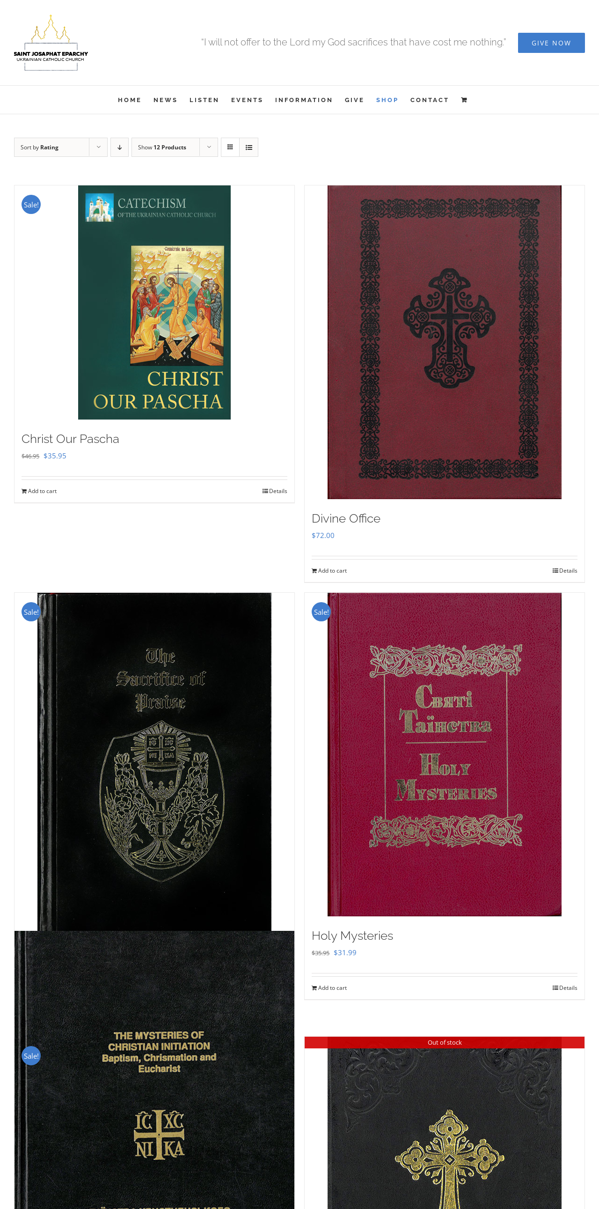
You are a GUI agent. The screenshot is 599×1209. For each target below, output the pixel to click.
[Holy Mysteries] (444, 754)
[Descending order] (119, 147)
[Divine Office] (444, 342)
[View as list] (249, 147)
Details (278, 491)
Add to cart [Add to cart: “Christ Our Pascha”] (42, 491)
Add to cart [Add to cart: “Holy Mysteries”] (332, 988)
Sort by (39, 147)
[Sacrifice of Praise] (154, 768)
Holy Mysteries (352, 936)
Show (162, 147)
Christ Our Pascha (70, 439)
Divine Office (346, 518)
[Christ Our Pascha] (154, 302)
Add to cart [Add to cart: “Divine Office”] (332, 571)
